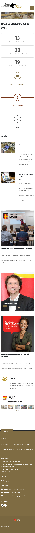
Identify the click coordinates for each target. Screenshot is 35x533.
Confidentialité (6, 526)
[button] (17, 410)
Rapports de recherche (17, 66)
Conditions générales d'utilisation (22, 523)
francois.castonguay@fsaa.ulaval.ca (19, 496)
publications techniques (17, 54)
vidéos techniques (17, 41)
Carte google (5, 481)
